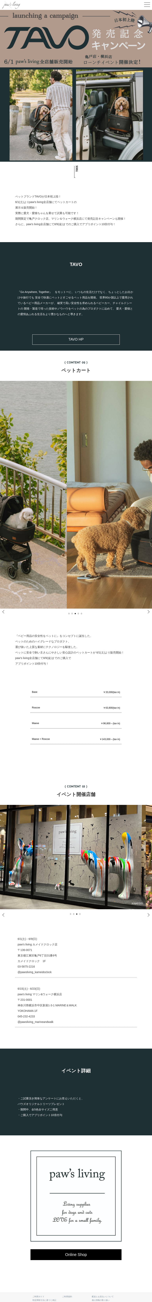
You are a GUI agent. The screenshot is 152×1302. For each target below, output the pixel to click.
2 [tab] (73, 613)
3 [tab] (77, 613)
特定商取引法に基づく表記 (44, 1300)
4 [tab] (80, 613)
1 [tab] (70, 613)
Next (146, 612)
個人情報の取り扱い (101, 1300)
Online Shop (76, 1254)
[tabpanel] (76, 857)
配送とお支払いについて (103, 1296)
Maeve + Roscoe (76, 739)
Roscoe (76, 708)
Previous (6, 612)
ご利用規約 (67, 1296)
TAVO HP (76, 339)
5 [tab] (83, 613)
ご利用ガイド (38, 1296)
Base (76, 692)
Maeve (76, 723)
